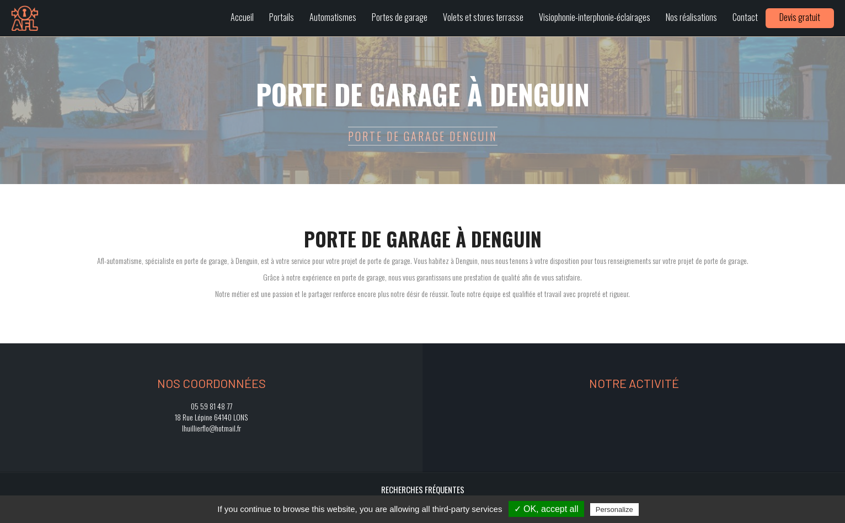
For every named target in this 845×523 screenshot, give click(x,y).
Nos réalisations (691, 17)
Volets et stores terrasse (483, 17)
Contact (745, 17)
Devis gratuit (799, 17)
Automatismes (332, 17)
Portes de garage (399, 17)
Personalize (614, 509)
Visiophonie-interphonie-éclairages (594, 17)
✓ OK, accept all (546, 509)
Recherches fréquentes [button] (422, 489)
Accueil (242, 17)
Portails (281, 17)
